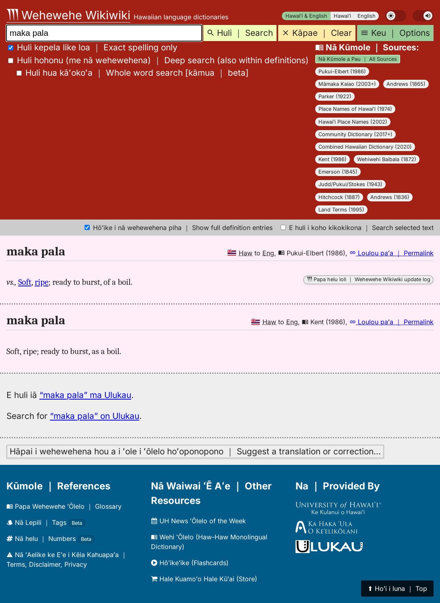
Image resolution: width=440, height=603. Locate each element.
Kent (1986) (332, 159)
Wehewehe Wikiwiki (68, 15)
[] (133, 73)
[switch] (395, 15)
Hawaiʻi (342, 16)
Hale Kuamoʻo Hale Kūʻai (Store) (204, 579)
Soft (24, 282)
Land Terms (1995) (341, 209)
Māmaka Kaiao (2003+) (347, 84)
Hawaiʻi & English (306, 16)
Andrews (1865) (406, 84)
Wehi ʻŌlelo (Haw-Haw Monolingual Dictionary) (209, 542)
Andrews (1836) (390, 197)
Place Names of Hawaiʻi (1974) (355, 109)
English (366, 16)
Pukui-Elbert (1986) (342, 71)
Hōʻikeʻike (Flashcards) (190, 563)
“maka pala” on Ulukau (94, 416)
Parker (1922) (335, 96)
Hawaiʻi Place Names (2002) (353, 121)
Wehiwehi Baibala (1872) (387, 159)
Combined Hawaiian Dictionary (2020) (365, 146)
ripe (41, 282)
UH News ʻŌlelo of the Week (198, 521)
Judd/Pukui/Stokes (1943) (350, 184)
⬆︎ (397, 588)
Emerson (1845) (338, 171)
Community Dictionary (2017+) (355, 134)
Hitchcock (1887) (339, 197)
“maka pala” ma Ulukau (85, 395)
